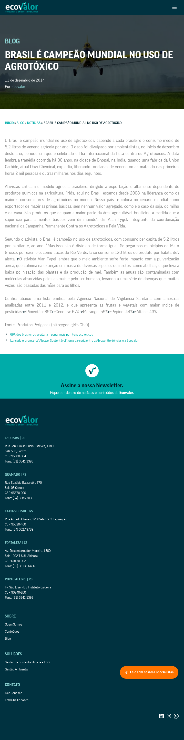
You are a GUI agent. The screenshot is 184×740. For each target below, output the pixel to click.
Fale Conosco (13, 693)
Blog (8, 638)
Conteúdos (12, 631)
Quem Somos (13, 624)
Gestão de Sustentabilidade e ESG (27, 662)
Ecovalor (18, 87)
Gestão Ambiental (16, 669)
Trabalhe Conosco (17, 700)
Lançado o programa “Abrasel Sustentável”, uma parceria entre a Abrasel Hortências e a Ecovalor (74, 340)
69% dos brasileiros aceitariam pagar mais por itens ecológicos (51, 334)
